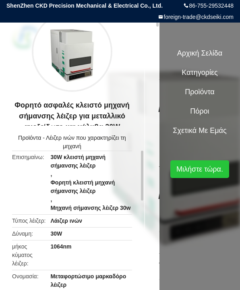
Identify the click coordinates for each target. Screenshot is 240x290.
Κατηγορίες (199, 72)
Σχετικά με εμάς (199, 130)
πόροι (199, 111)
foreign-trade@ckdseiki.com (198, 17)
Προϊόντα (29, 138)
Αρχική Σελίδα (199, 53)
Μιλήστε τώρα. (199, 169)
